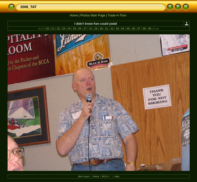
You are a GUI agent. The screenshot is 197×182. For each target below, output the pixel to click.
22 (58, 28)
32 (112, 28)
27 (85, 28)
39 (149, 28)
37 (138, 28)
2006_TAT (28, 7)
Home (74, 15)
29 (96, 28)
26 (79, 28)
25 (74, 28)
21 (53, 28)
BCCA (105, 176)
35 (128, 28)
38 (144, 28)
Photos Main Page (92, 15)
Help (117, 176)
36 (133, 28)
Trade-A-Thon (116, 15)
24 (69, 28)
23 (63, 28)
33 (117, 28)
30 (101, 28)
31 (106, 28)
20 (47, 28)
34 (122, 28)
